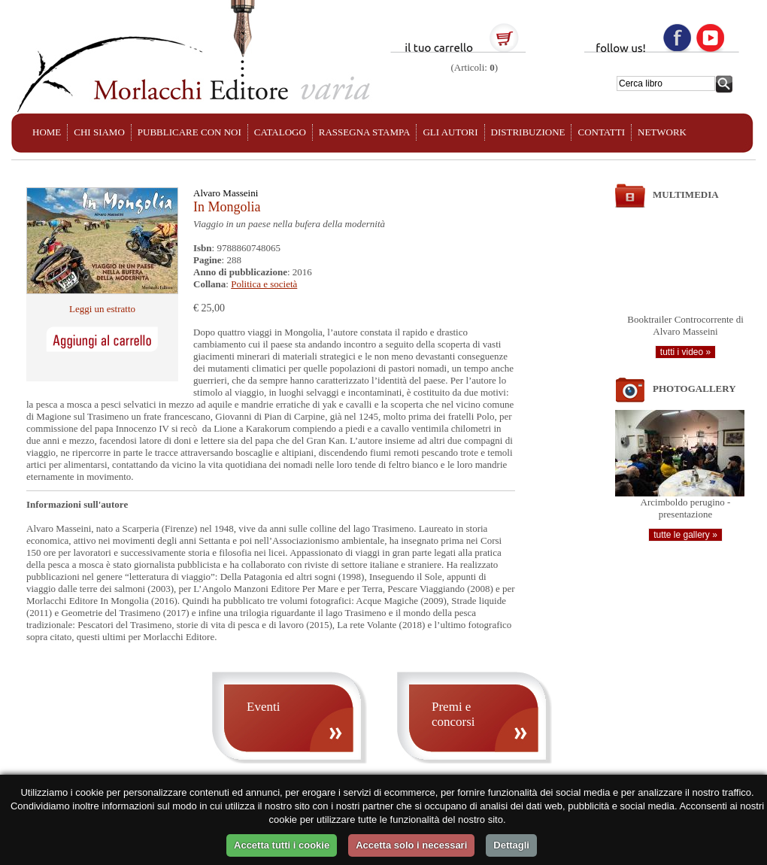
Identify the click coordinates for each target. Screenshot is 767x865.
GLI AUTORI (450, 132)
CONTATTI (601, 132)
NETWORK (662, 132)
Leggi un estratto (102, 308)
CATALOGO (280, 132)
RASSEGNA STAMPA (365, 132)
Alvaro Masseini (225, 193)
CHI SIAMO (99, 132)
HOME (46, 132)
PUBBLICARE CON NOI (189, 132)
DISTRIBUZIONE (528, 132)
